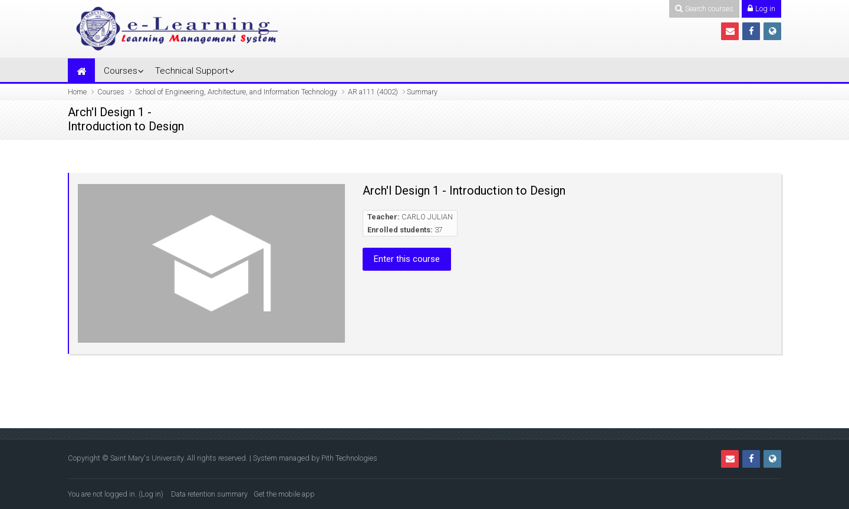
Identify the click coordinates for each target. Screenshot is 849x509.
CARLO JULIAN (427, 216)
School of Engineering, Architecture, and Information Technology (236, 91)
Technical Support (191, 70)
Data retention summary (209, 494)
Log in (151, 494)
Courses (120, 70)
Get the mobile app (284, 494)
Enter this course (407, 259)
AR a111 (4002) (373, 91)
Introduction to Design (126, 126)
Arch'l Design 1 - (110, 112)
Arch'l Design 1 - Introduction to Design (464, 190)
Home (77, 91)
